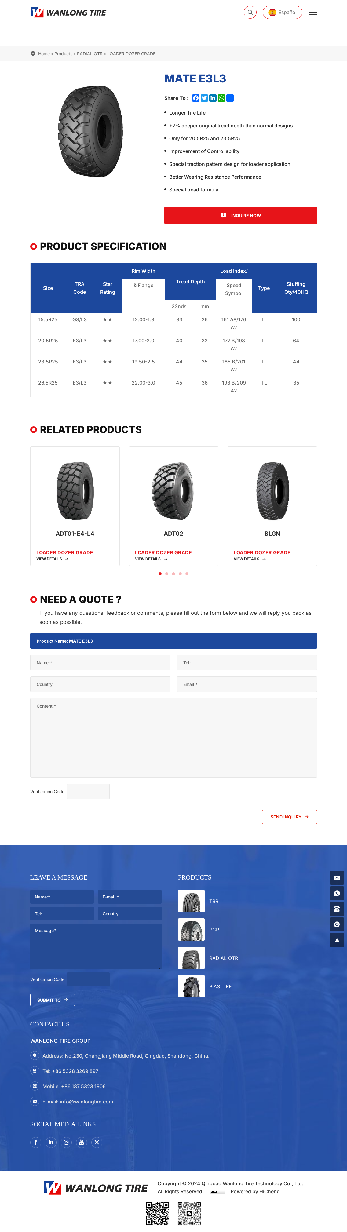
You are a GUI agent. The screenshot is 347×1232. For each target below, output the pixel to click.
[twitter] (96, 1142)
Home (44, 53)
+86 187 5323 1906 (83, 1086)
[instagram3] (66, 1142)
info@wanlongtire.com (86, 1102)
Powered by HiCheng (255, 1191)
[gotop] (337, 940)
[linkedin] (51, 1142)
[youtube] (81, 1142)
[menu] (313, 12)
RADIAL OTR (90, 53)
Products (63, 53)
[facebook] (35, 1142)
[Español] (282, 12)
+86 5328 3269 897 (75, 1071)
